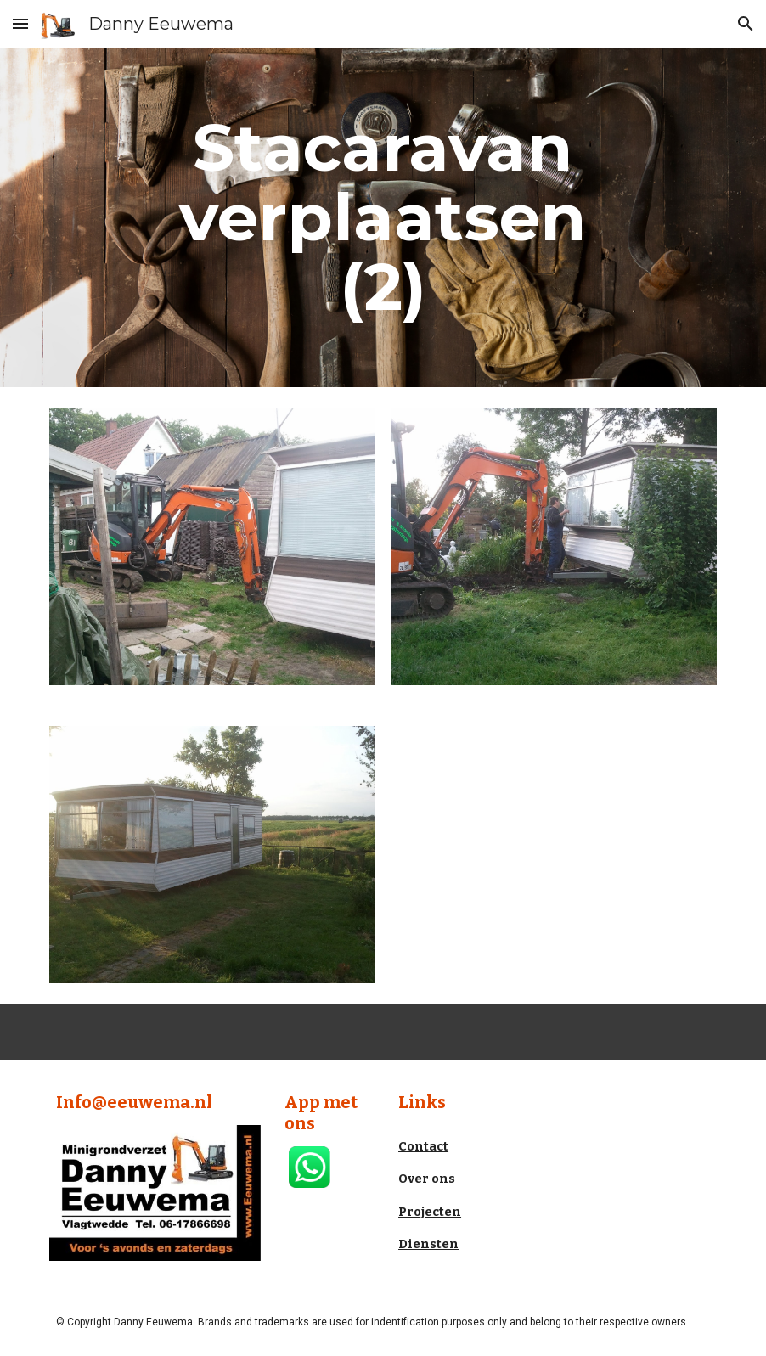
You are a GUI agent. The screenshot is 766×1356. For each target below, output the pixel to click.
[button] (20, 23)
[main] (382, 217)
